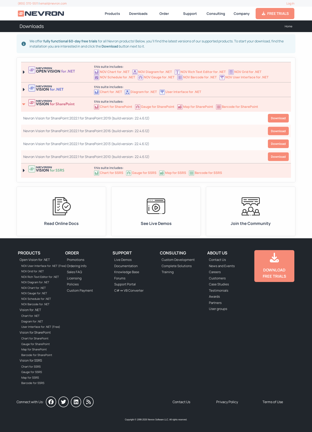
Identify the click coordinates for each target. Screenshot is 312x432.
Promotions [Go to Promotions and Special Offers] (75, 259)
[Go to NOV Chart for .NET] (112, 72)
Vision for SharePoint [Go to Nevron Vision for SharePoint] (35, 332)
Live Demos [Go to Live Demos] (123, 259)
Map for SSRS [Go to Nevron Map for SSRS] (30, 377)
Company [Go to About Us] (242, 13)
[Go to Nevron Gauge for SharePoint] (155, 106)
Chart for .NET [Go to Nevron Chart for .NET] (30, 316)
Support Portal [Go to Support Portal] (125, 284)
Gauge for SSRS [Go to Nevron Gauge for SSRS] (31, 372)
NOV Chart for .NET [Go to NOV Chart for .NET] (33, 288)
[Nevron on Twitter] (63, 401)
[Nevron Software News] (88, 401)
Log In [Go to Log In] (290, 3)
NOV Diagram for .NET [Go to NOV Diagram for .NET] (35, 282)
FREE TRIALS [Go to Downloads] (275, 13)
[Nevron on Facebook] (51, 401)
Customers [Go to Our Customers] (217, 278)
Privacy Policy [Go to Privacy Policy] (227, 401)
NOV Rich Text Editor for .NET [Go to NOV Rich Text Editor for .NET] (40, 277)
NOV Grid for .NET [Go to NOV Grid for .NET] (32, 271)
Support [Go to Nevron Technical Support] (190, 13)
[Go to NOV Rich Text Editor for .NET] (200, 72)
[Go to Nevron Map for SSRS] (173, 172)
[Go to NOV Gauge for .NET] (156, 77)
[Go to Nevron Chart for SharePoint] (113, 106)
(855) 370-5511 (28, 3)
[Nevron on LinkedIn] (76, 401)
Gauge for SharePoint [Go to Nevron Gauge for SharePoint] (35, 344)
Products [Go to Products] (112, 13)
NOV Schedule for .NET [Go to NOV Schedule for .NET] (36, 299)
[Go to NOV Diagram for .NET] (152, 72)
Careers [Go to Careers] (215, 272)
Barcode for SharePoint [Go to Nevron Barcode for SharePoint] (36, 355)
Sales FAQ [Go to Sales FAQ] (74, 272)
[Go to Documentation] (61, 211)
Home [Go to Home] (288, 26)
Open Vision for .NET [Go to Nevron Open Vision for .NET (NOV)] (35, 259)
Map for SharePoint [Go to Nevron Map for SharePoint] (34, 349)
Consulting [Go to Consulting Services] (216, 13)
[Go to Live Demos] (156, 211)
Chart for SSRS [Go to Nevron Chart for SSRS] (31, 367)
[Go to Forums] (250, 211)
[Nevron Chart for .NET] (108, 92)
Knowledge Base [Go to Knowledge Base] (126, 272)
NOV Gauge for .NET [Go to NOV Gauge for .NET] (34, 293)
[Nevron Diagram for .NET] (141, 92)
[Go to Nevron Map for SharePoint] (195, 106)
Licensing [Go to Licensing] (74, 278)
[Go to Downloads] (274, 266)
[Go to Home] (41, 13)
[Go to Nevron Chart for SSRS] (109, 172)
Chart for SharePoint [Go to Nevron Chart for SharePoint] (34, 338)
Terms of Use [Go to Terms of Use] (273, 401)
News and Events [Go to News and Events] (222, 266)
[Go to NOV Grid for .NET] (245, 72)
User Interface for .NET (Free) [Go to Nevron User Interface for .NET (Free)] (40, 327)
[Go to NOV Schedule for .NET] (115, 77)
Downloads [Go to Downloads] (138, 13)
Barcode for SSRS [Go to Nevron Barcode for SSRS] (32, 383)
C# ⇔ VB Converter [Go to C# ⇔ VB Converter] (129, 290)
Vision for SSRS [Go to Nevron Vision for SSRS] (31, 360)
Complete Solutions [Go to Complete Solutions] (177, 266)
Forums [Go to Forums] (119, 278)
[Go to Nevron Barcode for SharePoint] (237, 106)
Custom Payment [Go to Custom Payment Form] (80, 290)
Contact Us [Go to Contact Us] (217, 259)
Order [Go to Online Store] (164, 13)
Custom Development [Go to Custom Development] (178, 259)
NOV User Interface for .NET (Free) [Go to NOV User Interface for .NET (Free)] (41, 266)
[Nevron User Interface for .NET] (180, 92)
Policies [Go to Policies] (73, 284)
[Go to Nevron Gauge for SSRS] (141, 172)
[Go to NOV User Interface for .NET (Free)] (244, 77)
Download (278, 118)
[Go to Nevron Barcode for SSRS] (205, 172)
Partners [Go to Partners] (215, 302)
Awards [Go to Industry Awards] (214, 296)
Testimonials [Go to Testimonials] (218, 290)
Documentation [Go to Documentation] (126, 266)
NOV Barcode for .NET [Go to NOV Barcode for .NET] (35, 304)
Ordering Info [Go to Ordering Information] (76, 266)
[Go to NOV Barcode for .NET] (197, 77)
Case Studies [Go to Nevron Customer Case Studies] (219, 284)
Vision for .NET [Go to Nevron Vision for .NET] (30, 310)
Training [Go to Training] (168, 272)
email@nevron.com (53, 3)
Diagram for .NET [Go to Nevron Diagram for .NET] (32, 321)
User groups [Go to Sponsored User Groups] (218, 309)
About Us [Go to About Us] (217, 253)
